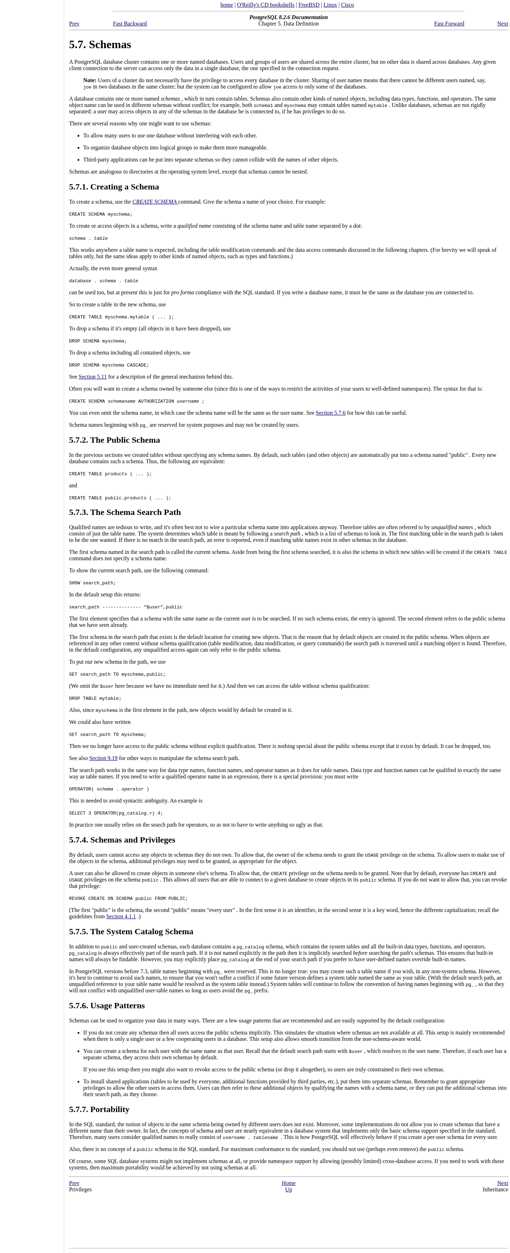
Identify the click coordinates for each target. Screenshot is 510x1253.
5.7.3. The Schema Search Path (125, 512)
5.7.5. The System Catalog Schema (131, 931)
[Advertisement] (32, 624)
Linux (330, 5)
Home (288, 1183)
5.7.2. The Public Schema (114, 439)
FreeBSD (309, 5)
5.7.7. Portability (99, 1109)
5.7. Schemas (100, 44)
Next (502, 24)
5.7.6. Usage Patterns (107, 1005)
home (227, 5)
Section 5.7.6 (331, 413)
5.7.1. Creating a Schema (114, 186)
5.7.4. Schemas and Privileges (122, 839)
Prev (74, 24)
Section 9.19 (103, 758)
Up (288, 1189)
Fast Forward (449, 24)
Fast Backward (130, 24)
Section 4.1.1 (121, 916)
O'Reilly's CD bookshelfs (265, 5)
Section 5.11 (93, 377)
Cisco (347, 5)
